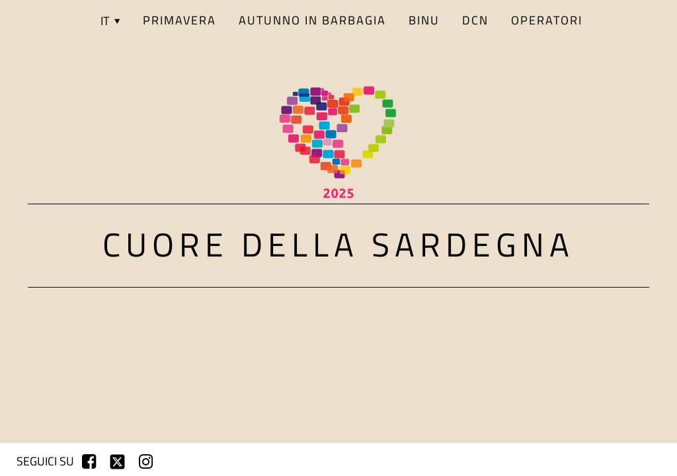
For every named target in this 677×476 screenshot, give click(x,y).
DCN (475, 20)
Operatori (546, 20)
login (640, 461)
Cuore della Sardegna (338, 244)
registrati (586, 461)
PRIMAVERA (179, 20)
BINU (424, 20)
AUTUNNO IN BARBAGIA (312, 20)
